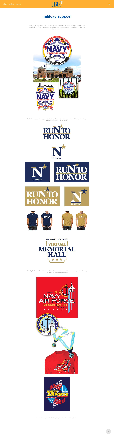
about (5, 4)
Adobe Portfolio (41, 418)
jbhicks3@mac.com (77, 418)
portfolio (11, 4)
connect (18, 4)
